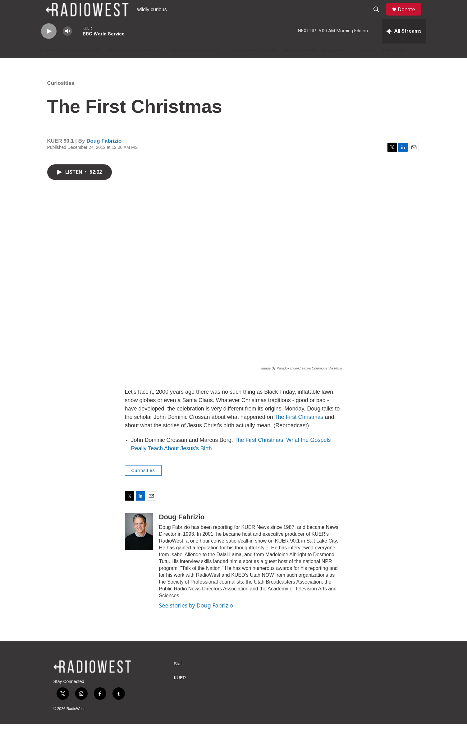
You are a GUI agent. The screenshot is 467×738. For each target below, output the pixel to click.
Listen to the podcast (71, 64)
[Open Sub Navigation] (160, 64)
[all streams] (404, 45)
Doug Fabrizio (103, 155)
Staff (178, 678)
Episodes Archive (132, 64)
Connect (334, 64)
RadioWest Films (254, 64)
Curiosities (61, 97)
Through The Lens (193, 64)
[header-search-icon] (379, 16)
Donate (410, 16)
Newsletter (299, 64)
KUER (180, 692)
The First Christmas (298, 431)
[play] (49, 45)
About (367, 64)
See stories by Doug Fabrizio (196, 619)
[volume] (67, 45)
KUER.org (394, 64)
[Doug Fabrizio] (139, 545)
